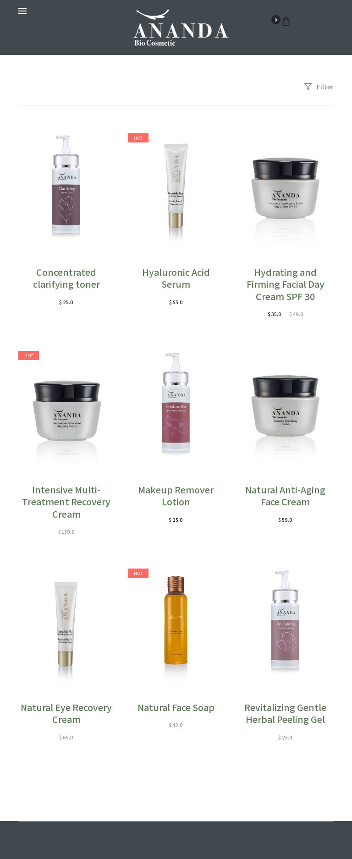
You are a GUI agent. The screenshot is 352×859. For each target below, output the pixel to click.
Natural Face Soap (176, 707)
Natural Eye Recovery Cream (66, 713)
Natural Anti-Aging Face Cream (285, 495)
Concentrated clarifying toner (66, 278)
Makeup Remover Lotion (176, 495)
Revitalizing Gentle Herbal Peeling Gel (285, 713)
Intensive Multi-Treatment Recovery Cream (66, 501)
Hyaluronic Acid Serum (176, 278)
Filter (318, 87)
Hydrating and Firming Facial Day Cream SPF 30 (285, 284)
